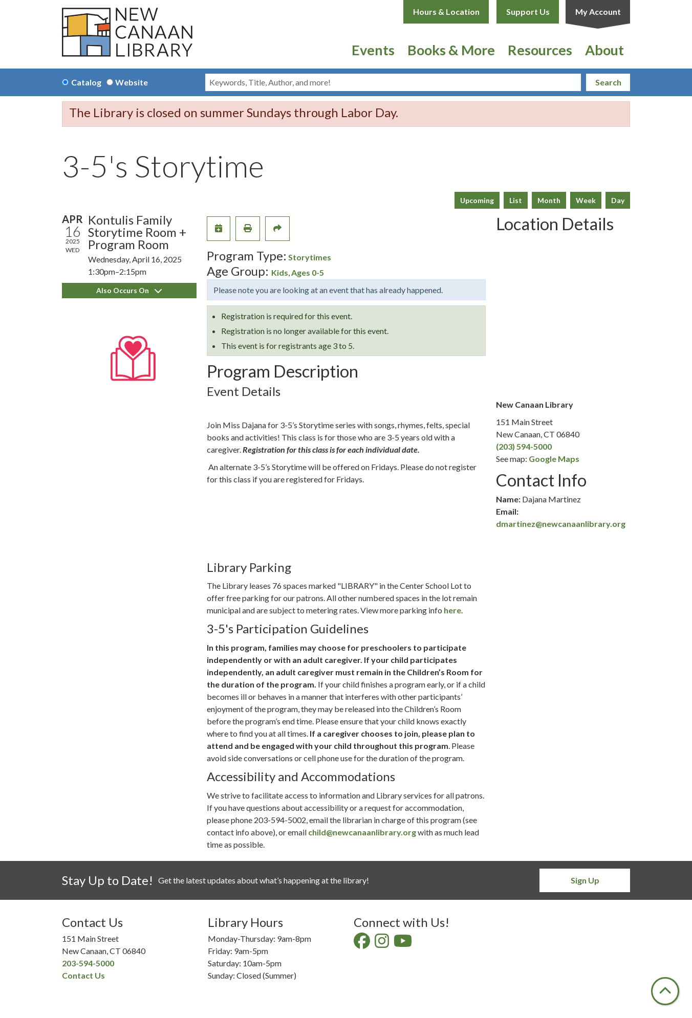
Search (608, 82)
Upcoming (477, 200)
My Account (598, 11)
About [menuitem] (604, 49)
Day (617, 200)
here (452, 610)
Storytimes (309, 257)
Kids (279, 272)
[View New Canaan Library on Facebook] (363, 943)
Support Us (528, 11)
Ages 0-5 (307, 272)
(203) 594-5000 (524, 446)
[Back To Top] (665, 991)
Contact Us (83, 975)
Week (586, 200)
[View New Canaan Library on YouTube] (404, 943)
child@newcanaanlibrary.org (362, 832)
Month (548, 200)
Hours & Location (446, 11)
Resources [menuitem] (540, 49)
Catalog (86, 82)
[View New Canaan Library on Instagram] (383, 943)
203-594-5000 (88, 963)
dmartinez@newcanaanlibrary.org (560, 523)
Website (131, 82)
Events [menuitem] (373, 49)
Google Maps (554, 458)
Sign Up (585, 880)
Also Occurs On (129, 290)
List (515, 200)
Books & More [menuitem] (451, 49)
